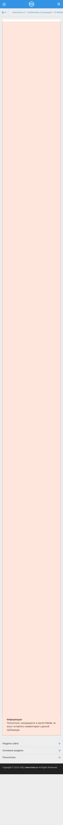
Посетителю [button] (31, 757)
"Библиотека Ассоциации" (40, 12)
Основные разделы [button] (31, 750)
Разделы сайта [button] (31, 743)
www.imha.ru (31, 767)
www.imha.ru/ (18, 12)
